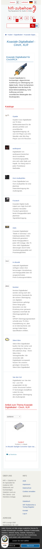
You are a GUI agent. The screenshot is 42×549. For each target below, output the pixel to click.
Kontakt (25, 510)
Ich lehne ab (11, 546)
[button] (9, 18)
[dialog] (21, 537)
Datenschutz (27, 488)
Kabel (10, 35)
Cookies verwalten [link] (29, 491)
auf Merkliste (11, 454)
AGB (24, 481)
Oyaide (15, 116)
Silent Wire (17, 340)
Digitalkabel (18, 35)
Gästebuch (26, 501)
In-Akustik (16, 262)
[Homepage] (22, 9)
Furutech (16, 201)
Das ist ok (30, 546)
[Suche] (18, 26)
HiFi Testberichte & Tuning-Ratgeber (29, 506)
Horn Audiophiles (19, 178)
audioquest (17, 148)
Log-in (25, 514)
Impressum (26, 484)
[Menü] (37, 26)
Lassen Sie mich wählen (20, 541)
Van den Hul (17, 377)
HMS (14, 228)
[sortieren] (14, 416)
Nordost (15, 287)
